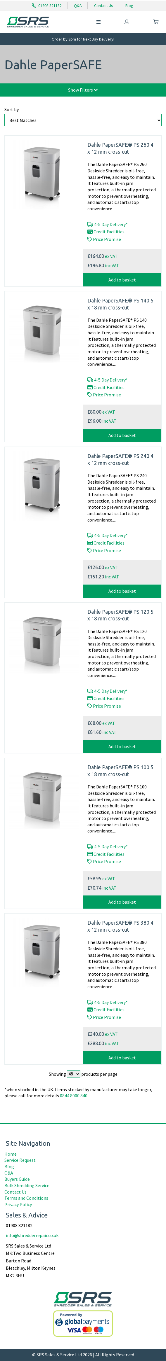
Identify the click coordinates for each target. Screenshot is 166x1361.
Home (10, 1154)
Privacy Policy (18, 1204)
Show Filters (83, 90)
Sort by (11, 109)
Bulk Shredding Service (26, 1185)
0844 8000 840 (73, 1095)
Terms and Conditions (26, 1198)
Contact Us (103, 5)
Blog (129, 5)
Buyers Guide (17, 1179)
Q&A (78, 5)
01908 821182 (47, 5)
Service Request (20, 1160)
